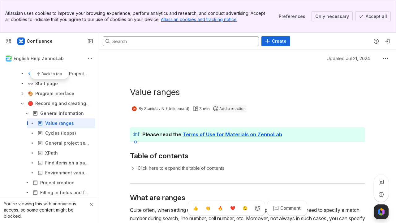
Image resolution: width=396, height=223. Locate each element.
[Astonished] (245, 208)
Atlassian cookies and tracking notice (199, 19)
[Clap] (208, 208)
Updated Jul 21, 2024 (348, 58)
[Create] (275, 41)
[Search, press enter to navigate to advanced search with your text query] (181, 41)
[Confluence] (35, 41)
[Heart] (233, 208)
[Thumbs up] (195, 208)
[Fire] (220, 208)
